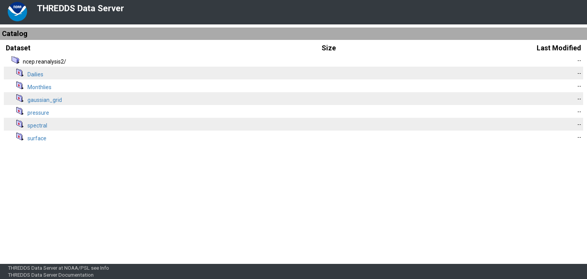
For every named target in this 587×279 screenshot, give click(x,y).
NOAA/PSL (77, 268)
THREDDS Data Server (80, 8)
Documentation (76, 275)
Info (104, 268)
